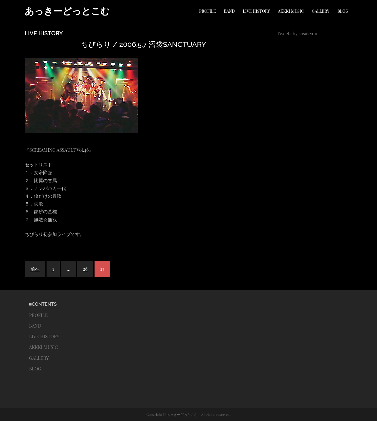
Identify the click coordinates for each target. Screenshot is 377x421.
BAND (229, 11)
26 (85, 269)
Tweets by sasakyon (297, 33)
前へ (35, 269)
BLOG (342, 11)
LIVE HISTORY (256, 11)
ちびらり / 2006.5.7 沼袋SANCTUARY (143, 44)
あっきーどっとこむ (67, 11)
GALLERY (320, 11)
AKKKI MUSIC (291, 11)
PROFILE (207, 11)
